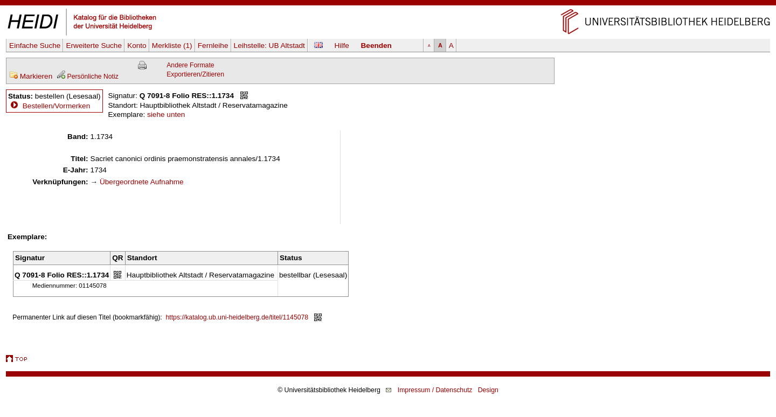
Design (488, 390)
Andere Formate (190, 65)
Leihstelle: (269, 45)
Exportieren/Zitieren (195, 74)
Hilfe (342, 45)
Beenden (376, 45)
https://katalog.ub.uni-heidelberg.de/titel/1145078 (237, 317)
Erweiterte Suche (94, 45)
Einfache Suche (34, 45)
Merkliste (172, 45)
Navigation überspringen (388, 4)
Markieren (30, 76)
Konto (137, 45)
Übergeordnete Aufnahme (142, 182)
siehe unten (166, 114)
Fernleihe (213, 45)
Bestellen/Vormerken (56, 106)
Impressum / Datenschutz (435, 390)
